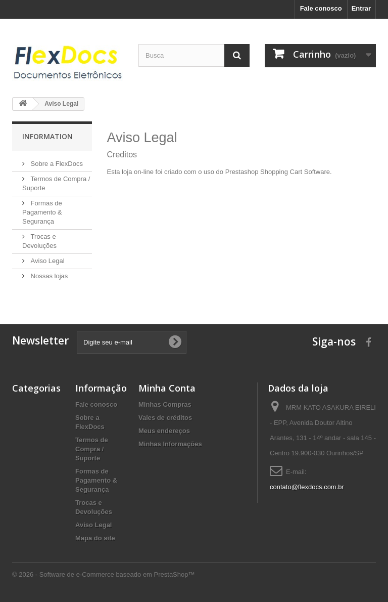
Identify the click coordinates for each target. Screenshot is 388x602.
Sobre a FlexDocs (56, 163)
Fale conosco (321, 8)
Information (47, 136)
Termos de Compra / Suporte (91, 449)
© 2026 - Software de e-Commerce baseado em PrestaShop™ (103, 574)
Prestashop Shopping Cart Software (277, 172)
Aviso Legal (47, 261)
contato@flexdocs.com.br (307, 487)
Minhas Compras (164, 404)
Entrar (361, 8)
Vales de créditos (165, 417)
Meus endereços (164, 431)
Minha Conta (167, 388)
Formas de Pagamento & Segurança (42, 212)
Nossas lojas (48, 276)
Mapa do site (95, 538)
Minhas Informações (170, 444)
